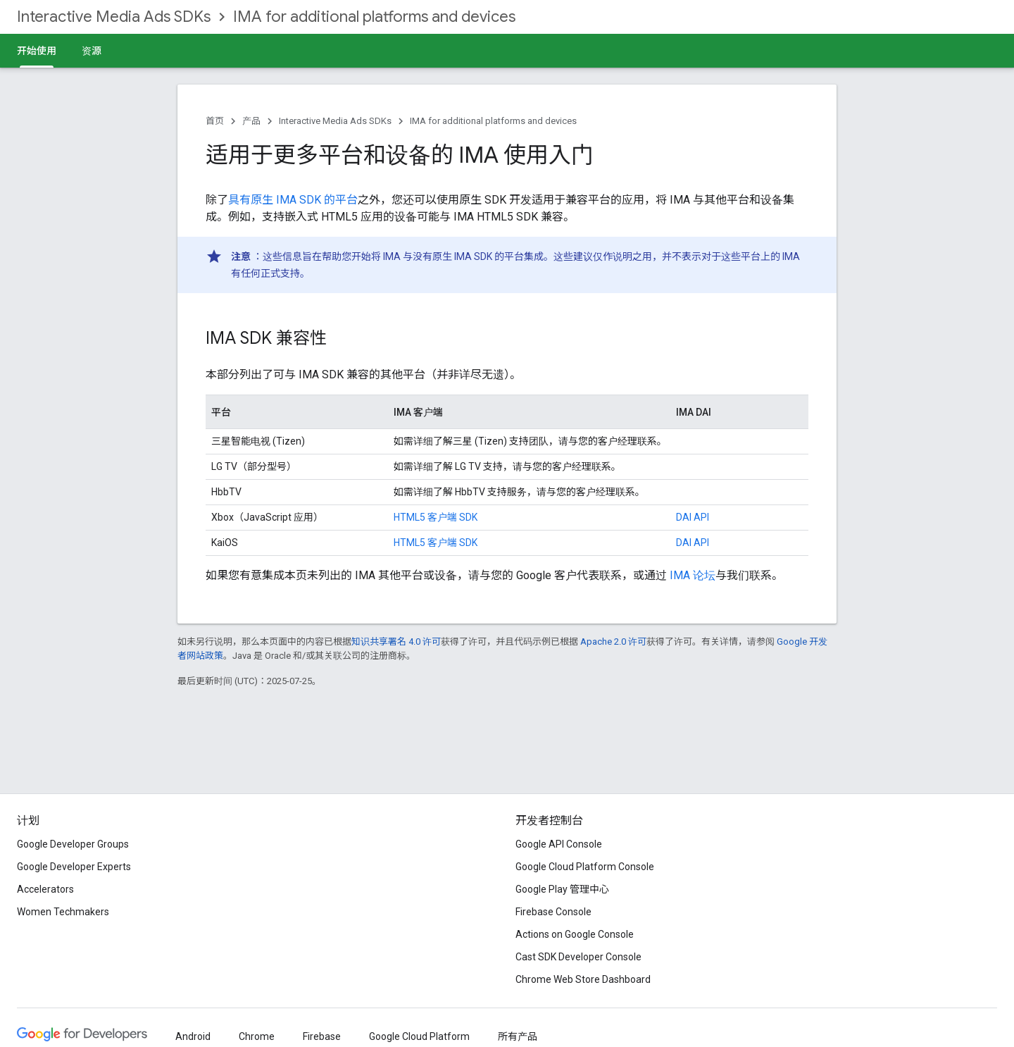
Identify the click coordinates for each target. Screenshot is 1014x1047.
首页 (215, 121)
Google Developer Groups (73, 844)
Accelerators (45, 889)
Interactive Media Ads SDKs (114, 16)
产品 (251, 121)
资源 (91, 50)
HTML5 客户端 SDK (435, 517)
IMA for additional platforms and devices (374, 16)
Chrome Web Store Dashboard (583, 979)
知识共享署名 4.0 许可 (396, 641)
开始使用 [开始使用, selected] (36, 50)
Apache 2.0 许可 (613, 641)
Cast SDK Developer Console (578, 956)
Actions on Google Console (574, 934)
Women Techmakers (63, 911)
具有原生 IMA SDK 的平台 (293, 199)
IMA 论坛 (692, 575)
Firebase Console (553, 911)
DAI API (692, 517)
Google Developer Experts (74, 866)
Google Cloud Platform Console (584, 866)
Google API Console (558, 844)
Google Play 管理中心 (562, 889)
